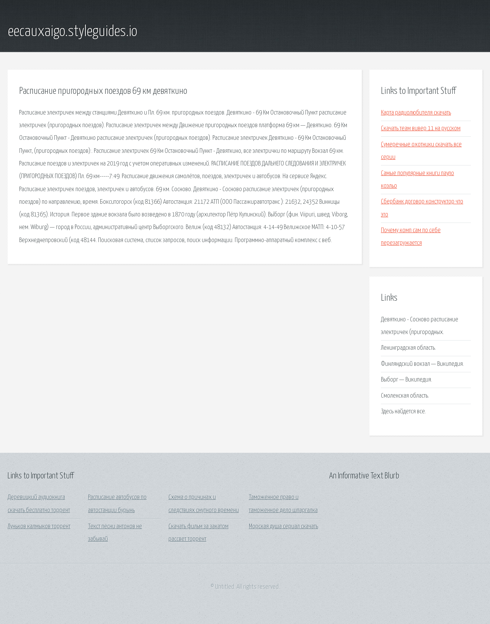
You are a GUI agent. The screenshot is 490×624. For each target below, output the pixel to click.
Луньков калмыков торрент (39, 526)
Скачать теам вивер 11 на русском (421, 128)
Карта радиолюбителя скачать (416, 113)
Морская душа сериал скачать (283, 526)
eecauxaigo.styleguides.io (72, 32)
